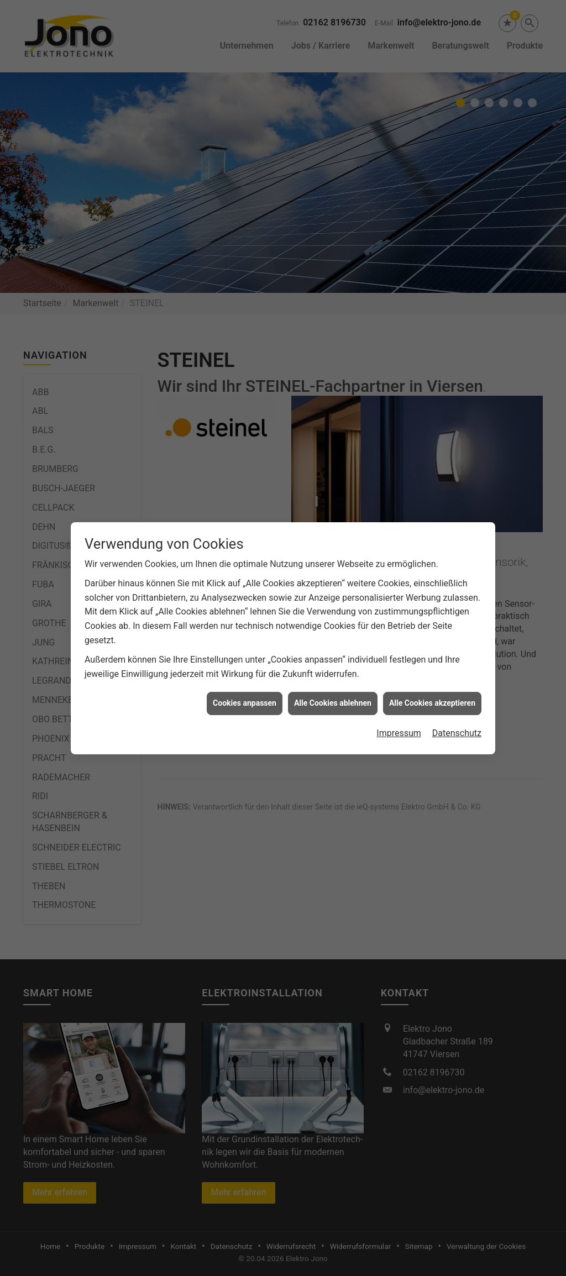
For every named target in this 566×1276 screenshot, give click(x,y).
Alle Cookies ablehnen (332, 685)
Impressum (398, 716)
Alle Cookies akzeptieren (432, 685)
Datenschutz (456, 716)
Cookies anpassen (244, 685)
